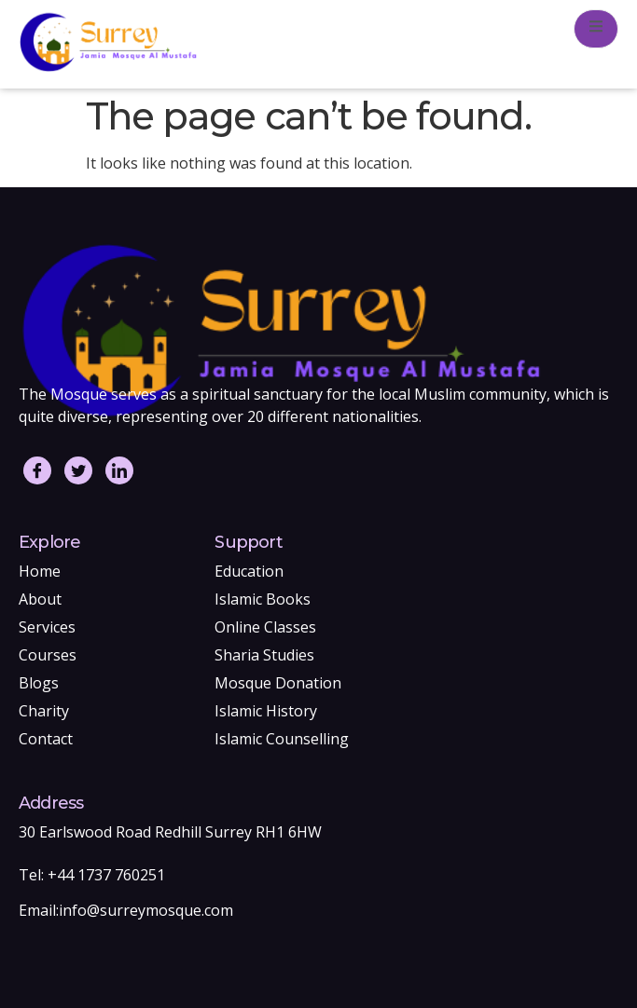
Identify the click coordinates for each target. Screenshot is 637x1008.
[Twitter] (78, 470)
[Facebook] (37, 470)
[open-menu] (596, 28)
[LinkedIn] (119, 470)
